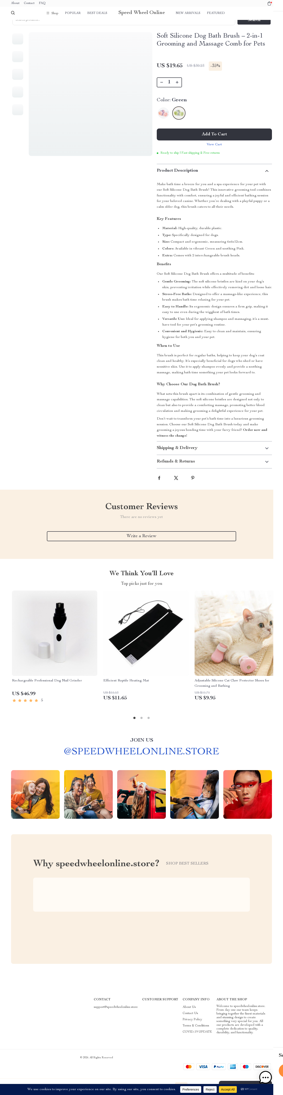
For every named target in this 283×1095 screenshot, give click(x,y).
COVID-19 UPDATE (197, 1042)
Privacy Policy (192, 1030)
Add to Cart (214, 142)
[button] (269, 1081)
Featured (216, 13)
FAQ (42, 3)
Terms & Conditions (196, 1036)
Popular (73, 13)
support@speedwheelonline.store (116, 1017)
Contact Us (190, 1023)
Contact (29, 3)
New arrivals (188, 13)
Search (254, 28)
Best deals (97, 13)
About (15, 3)
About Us (189, 1017)
